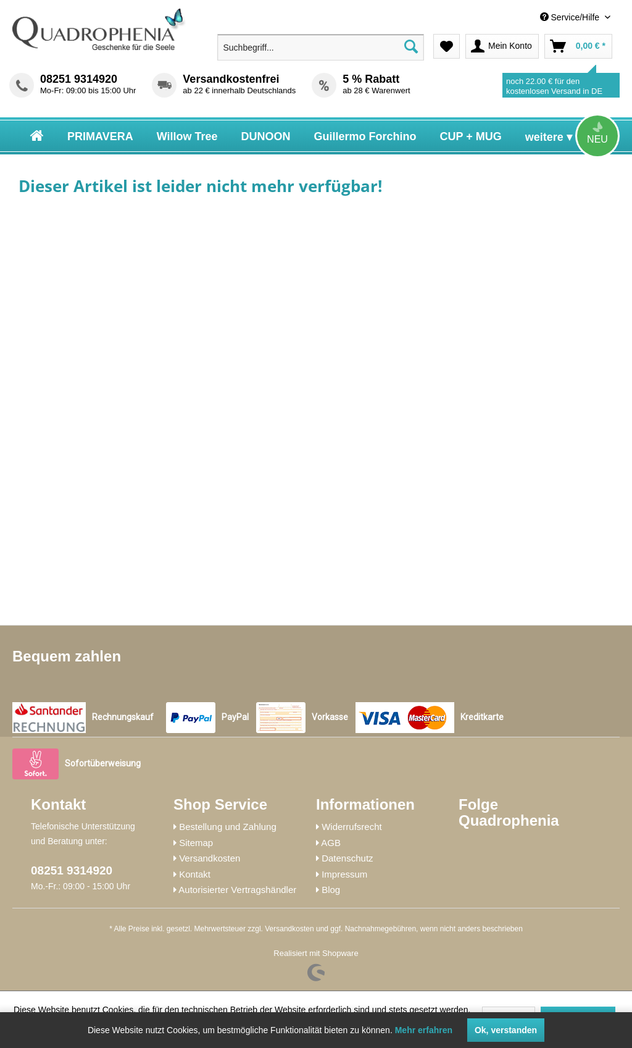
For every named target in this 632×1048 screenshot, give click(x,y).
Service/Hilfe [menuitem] (571, 17)
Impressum (344, 874)
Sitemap (196, 842)
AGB (331, 842)
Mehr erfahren (423, 1030)
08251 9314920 (78, 79)
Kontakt (194, 874)
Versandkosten (209, 858)
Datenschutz (347, 858)
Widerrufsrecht (352, 826)
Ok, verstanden (506, 1030)
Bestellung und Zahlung (227, 826)
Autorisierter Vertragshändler (237, 889)
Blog (331, 889)
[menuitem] (521, 17)
